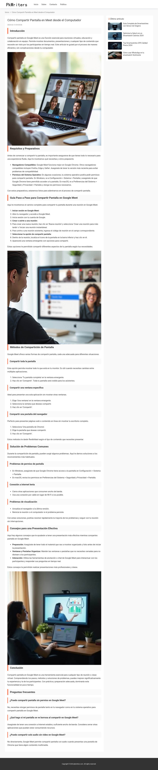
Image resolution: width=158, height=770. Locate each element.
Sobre (43, 4)
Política (63, 4)
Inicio (36, 4)
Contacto (53, 4)
